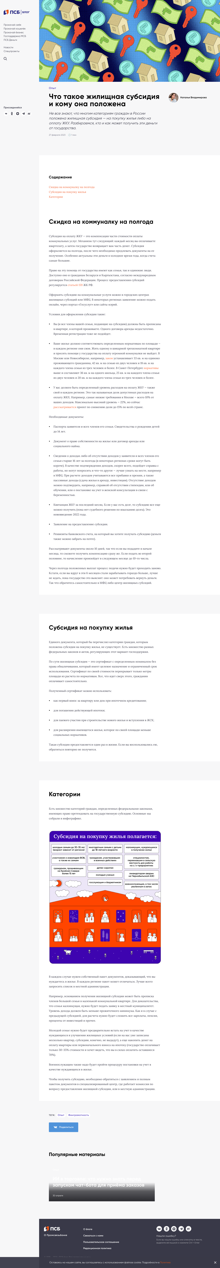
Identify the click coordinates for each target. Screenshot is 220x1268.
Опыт (52, 88)
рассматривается (64, 407)
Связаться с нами (93, 1235)
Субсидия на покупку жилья (67, 192)
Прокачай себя (12, 24)
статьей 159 (75, 285)
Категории (56, 197)
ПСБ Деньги (10, 39)
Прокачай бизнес (14, 32)
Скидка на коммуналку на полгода (72, 187)
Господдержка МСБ (15, 36)
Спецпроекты (11, 51)
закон (109, 358)
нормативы (151, 368)
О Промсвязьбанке (55, 1235)
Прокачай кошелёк (15, 28)
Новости (8, 47)
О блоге (87, 1229)
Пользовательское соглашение (101, 1242)
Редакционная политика (97, 1248)
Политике (165, 1262)
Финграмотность (78, 1115)
